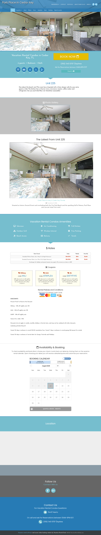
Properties (55, 4)
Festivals (70, 4)
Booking (50, 10)
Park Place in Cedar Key (18, 2)
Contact (63, 4)
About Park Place (79, 4)
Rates (45, 10)
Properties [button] (19, 10)
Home (13, 10)
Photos (29, 10)
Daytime (50, 522)
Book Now (69, 57)
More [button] (89, 4)
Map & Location (58, 10)
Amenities (40, 10)
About (25, 10)
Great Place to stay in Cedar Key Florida (51, 200)
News (34, 10)
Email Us (71, 71)
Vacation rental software (25, 532)
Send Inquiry (50, 512)
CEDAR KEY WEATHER (50, 470)
